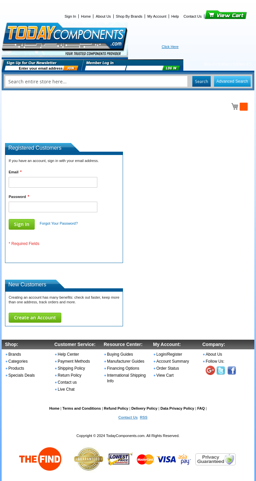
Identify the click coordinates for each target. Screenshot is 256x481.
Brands (14, 354)
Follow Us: (215, 361)
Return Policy (69, 375)
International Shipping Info (126, 378)
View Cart (214, 16)
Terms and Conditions (81, 408)
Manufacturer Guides (125, 361)
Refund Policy (116, 408)
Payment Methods (74, 361)
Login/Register (169, 354)
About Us (103, 16)
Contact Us (193, 16)
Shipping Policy (71, 368)
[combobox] (128, 81)
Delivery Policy (144, 408)
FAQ (201, 408)
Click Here (170, 47)
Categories (18, 361)
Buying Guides (120, 354)
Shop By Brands (129, 16)
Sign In (70, 16)
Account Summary (172, 361)
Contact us (67, 382)
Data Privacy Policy (177, 408)
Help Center (68, 354)
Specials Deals (21, 375)
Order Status (167, 368)
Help (175, 16)
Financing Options (123, 368)
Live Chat (66, 389)
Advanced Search (232, 81)
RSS (144, 417)
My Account (156, 16)
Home (86, 16)
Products (16, 368)
